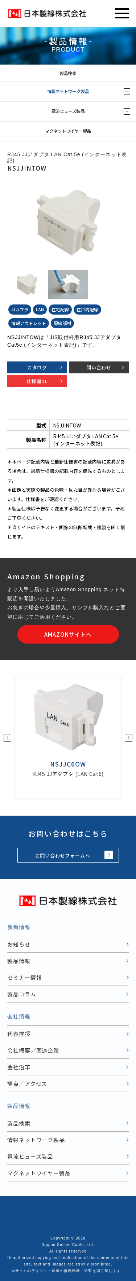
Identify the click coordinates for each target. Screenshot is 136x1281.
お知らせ (18, 944)
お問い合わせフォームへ (62, 855)
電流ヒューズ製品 (68, 111)
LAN (40, 309)
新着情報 (18, 927)
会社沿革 (18, 1067)
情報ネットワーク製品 (68, 91)
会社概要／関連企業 (33, 1050)
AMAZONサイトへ (68, 634)
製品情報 (18, 961)
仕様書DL (37, 381)
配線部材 (62, 323)
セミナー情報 (24, 977)
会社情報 (18, 1016)
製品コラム (21, 994)
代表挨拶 (18, 1033)
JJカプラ (19, 309)
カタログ (37, 367)
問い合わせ (98, 367)
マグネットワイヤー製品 (68, 131)
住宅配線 (60, 309)
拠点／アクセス (27, 1083)
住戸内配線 (87, 309)
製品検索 (96, 73)
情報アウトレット (28, 323)
